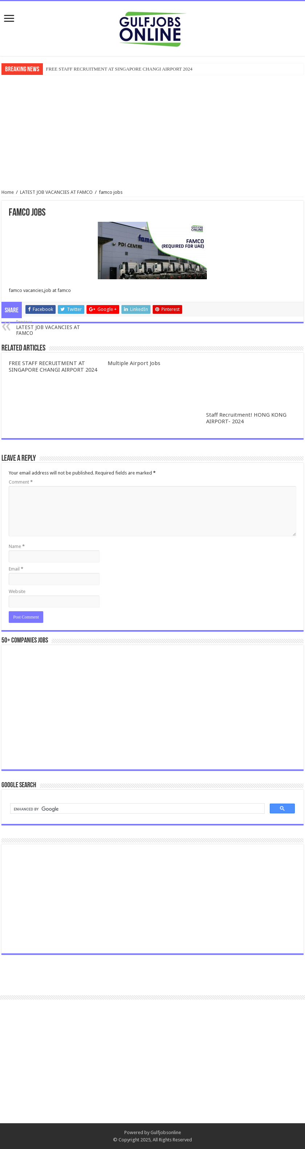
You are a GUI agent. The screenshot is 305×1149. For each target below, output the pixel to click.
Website (17, 591)
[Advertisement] (152, 131)
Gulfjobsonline (166, 1132)
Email (16, 569)
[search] (137, 809)
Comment (21, 482)
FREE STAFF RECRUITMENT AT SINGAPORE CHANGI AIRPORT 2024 (119, 69)
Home (7, 192)
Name (17, 546)
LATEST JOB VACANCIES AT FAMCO (56, 192)
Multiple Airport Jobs (134, 363)
